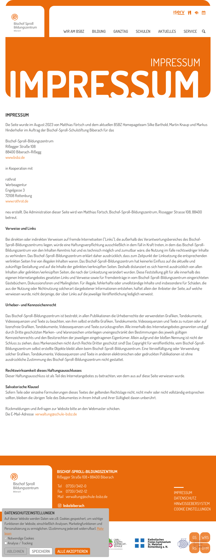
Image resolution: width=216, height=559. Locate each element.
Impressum (183, 492)
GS (194, 537)
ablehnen (15, 551)
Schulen (143, 31)
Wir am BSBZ (73, 31)
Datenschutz (185, 497)
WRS (205, 537)
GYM (205, 548)
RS (194, 548)
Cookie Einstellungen (192, 508)
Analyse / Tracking (20, 543)
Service (190, 31)
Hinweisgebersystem (192, 503)
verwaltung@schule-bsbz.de (56, 413)
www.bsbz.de (15, 157)
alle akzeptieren (72, 551)
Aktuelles (167, 31)
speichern (41, 551)
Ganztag (120, 31)
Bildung (99, 31)
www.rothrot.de (16, 200)
